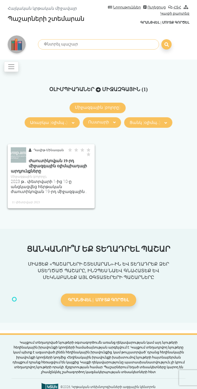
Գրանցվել (150, 22)
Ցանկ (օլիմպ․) (148, 122)
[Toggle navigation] (11, 67)
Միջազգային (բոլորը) (97, 107)
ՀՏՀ (174, 7)
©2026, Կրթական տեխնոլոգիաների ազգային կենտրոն (107, 387)
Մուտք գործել (175, 22)
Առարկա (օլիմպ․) (52, 122)
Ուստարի (102, 122)
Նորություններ (124, 7)
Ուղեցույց (154, 7)
